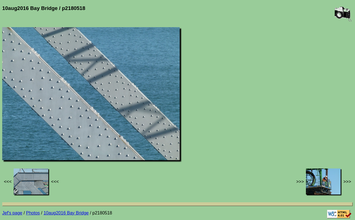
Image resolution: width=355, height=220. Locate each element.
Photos (33, 213)
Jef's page (12, 213)
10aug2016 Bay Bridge (66, 213)
